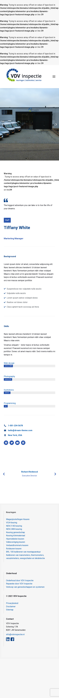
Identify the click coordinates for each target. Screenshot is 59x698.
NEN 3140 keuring (14, 526)
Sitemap (9, 609)
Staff (7, 220)
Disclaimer (11, 606)
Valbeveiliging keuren (15, 542)
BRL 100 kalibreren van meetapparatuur (23, 552)
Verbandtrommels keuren (17, 545)
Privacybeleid (12, 603)
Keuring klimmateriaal (15, 535)
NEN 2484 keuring (14, 529)
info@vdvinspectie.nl (15, 634)
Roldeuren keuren (13, 548)
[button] (2, 124)
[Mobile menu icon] (53, 76)
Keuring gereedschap (15, 532)
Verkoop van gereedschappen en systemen (25, 587)
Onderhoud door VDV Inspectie (19, 580)
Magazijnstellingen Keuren (17, 519)
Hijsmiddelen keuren (15, 539)
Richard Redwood (29, 472)
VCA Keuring (11, 522)
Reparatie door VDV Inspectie (19, 583)
